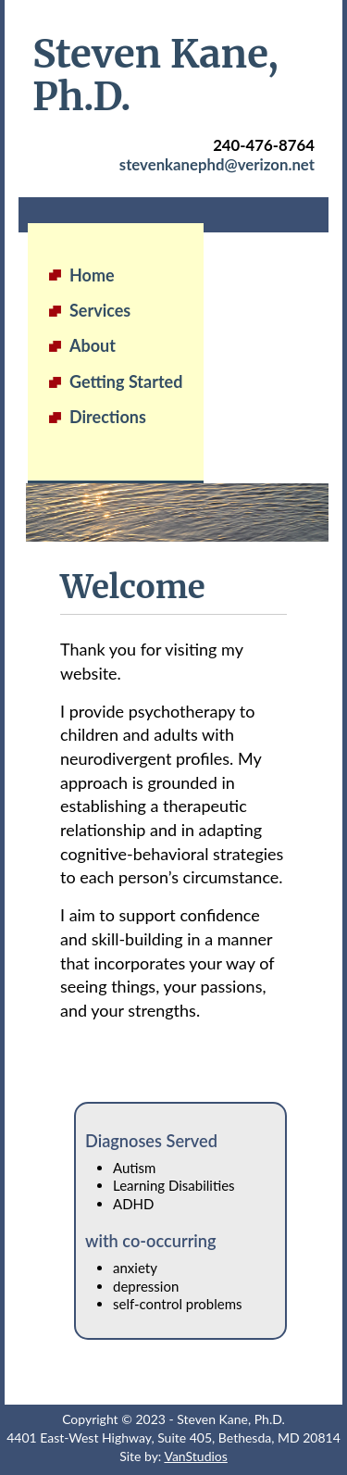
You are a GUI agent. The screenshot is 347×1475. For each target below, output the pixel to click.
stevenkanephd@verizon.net (217, 164)
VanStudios (195, 1456)
